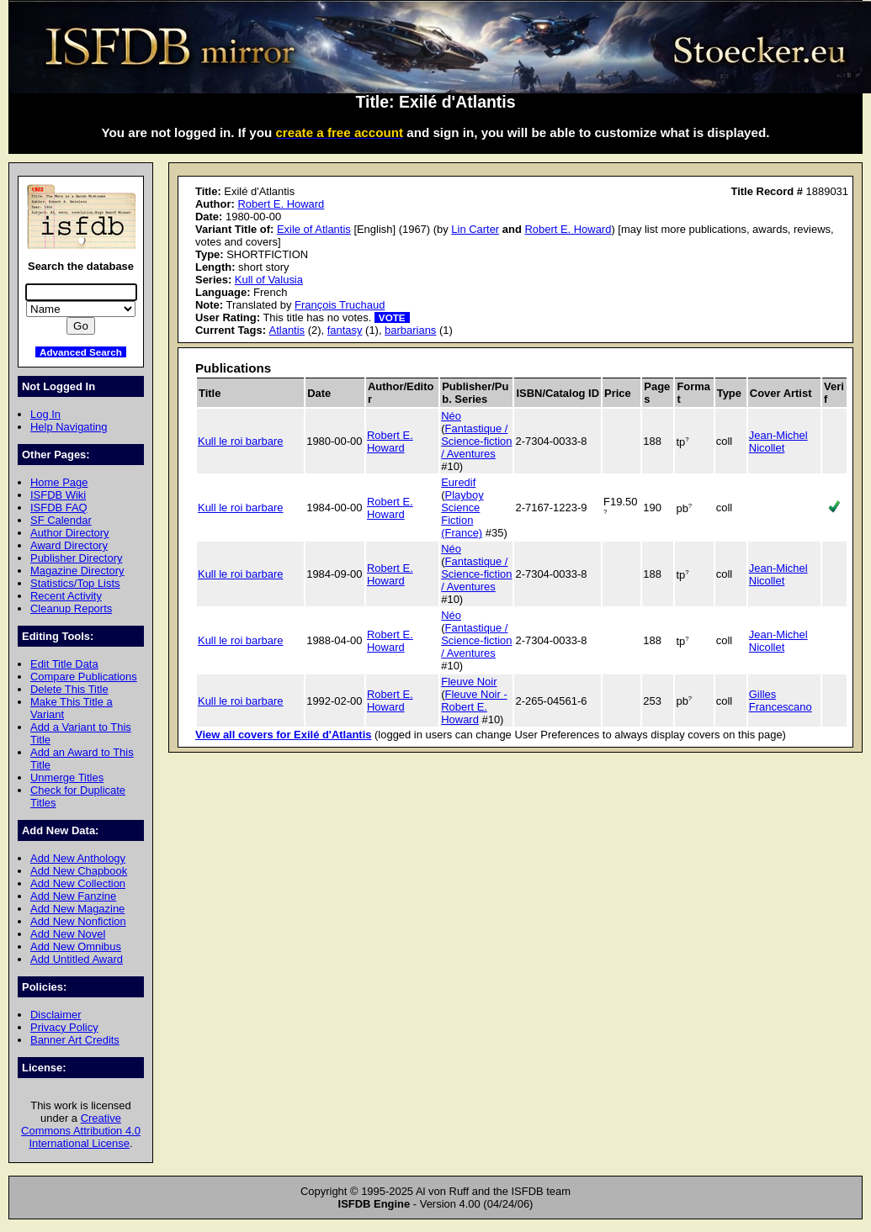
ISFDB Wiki (58, 495)
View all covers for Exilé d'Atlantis (283, 734)
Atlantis (287, 330)
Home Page (59, 482)
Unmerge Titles (67, 777)
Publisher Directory (76, 558)
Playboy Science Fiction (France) (462, 514)
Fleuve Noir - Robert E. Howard (474, 707)
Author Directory (69, 532)
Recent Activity (66, 596)
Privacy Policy (64, 1027)
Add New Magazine (77, 908)
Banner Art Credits (74, 1040)
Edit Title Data (64, 664)
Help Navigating (68, 426)
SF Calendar (61, 520)
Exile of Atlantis (314, 229)
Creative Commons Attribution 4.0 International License (81, 1131)
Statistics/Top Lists (75, 583)
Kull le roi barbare (241, 441)
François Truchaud (340, 305)
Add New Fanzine (73, 896)
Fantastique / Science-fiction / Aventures (476, 441)
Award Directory (69, 545)
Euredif (458, 482)
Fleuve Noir (469, 681)
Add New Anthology (77, 858)
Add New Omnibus (75, 946)
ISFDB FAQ (59, 507)
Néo (451, 416)
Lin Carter (475, 229)
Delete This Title (69, 689)
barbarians (410, 330)
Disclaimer (55, 1014)
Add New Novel (67, 934)
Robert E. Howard (280, 204)
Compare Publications (83, 676)
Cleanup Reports (71, 608)
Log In (45, 414)
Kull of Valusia (269, 279)
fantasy (345, 330)
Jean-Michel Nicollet (778, 441)
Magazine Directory (77, 570)
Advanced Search (81, 351)
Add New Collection (77, 883)
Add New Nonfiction (78, 921)
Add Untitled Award (76, 959)
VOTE (392, 317)
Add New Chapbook (78, 871)
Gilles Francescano (780, 700)
